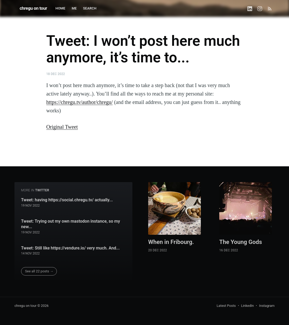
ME (74, 8)
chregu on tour (33, 8)
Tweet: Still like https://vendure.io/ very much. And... (70, 248)
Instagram (267, 306)
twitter (42, 190)
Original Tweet (62, 127)
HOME (61, 8)
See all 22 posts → (39, 271)
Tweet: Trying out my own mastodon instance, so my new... (70, 224)
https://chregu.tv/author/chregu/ (79, 102)
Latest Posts (226, 306)
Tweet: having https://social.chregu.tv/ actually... (67, 199)
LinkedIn (247, 306)
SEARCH (90, 8)
